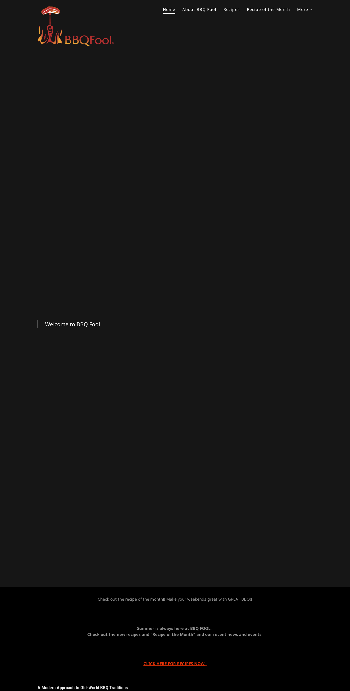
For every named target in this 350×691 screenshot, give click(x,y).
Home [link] (169, 9)
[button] (304, 9)
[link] (76, 8)
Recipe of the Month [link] (268, 9)
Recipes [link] (231, 9)
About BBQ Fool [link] (199, 9)
